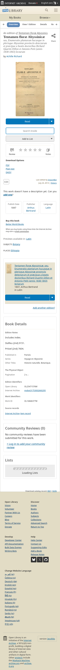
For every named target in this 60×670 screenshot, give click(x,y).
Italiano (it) (10, 602)
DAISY (8, 172)
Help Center (36, 540)
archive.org (14, 663)
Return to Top (37, 526)
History (54, 183)
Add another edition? (44, 307)
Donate (32, 3)
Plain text (10, 169)
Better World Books (15, 224)
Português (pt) (12, 606)
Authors (35, 512)
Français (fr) (10, 591)
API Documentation (14, 543)
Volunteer (9, 508)
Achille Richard (14, 56)
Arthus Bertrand (31, 209)
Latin (48, 207)
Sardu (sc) (9, 613)
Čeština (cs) (10, 577)
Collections (36, 519)
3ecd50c (51, 638)
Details (43, 24)
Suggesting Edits (39, 547)
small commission (22, 231)
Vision (8, 505)
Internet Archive (12, 413)
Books (34, 508)
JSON (54, 491)
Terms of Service (12, 523)
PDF (7, 165)
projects (19, 657)
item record (25, 413)
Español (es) (10, 588)
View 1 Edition (29, 24)
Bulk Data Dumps (13, 547)
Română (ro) (11, 609)
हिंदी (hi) (8, 595)
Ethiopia (15, 250)
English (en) (10, 584)
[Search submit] (46, 10)
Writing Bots (11, 550)
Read (27, 121)
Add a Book (36, 550)
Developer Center (13, 540)
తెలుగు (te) (9, 616)
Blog (7, 519)
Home (34, 505)
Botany (16, 244)
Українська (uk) (12, 620)
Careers (8, 516)
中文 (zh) (9, 624)
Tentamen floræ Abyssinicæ (33, 33)
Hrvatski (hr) (11, 599)
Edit (6, 181)
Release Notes (37, 554)
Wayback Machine (21, 660)
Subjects (35, 516)
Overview (13, 24)
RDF (49, 491)
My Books (15, 17)
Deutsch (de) (11, 581)
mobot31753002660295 (35, 390)
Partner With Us (12, 512)
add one (7, 194)
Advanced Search (39, 523)
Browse (40, 17)
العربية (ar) (9, 574)
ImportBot (52, 180)
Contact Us (36, 543)
